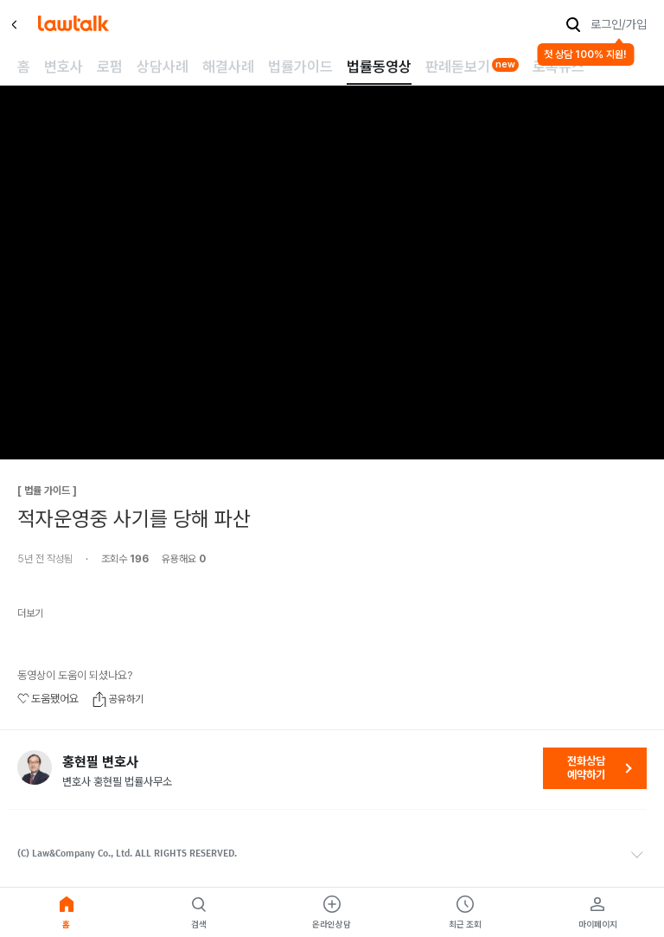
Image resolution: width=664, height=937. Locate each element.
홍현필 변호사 (100, 762)
